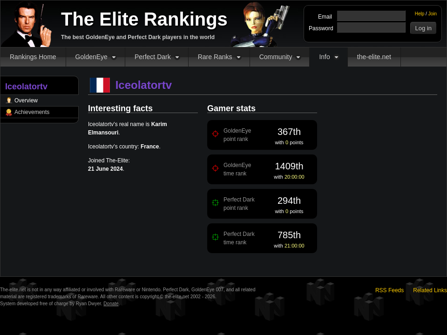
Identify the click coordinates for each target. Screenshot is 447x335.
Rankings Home (33, 56)
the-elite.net (374, 56)
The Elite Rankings (144, 19)
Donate (110, 303)
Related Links (430, 290)
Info (324, 56)
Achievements (31, 112)
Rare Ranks (215, 56)
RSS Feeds (389, 290)
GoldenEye (91, 56)
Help (420, 13)
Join (432, 13)
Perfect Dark (153, 56)
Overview (26, 100)
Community (275, 56)
